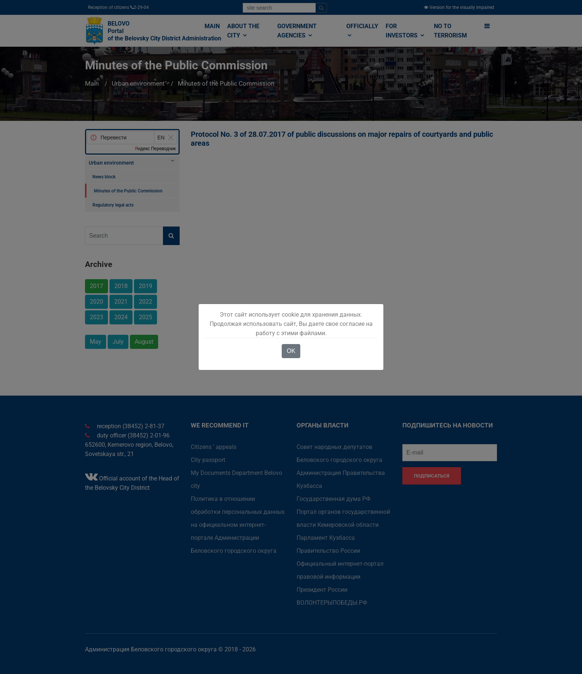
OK (291, 351)
